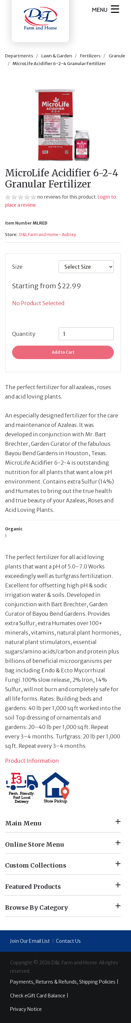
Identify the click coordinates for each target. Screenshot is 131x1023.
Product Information (32, 760)
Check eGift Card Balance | (39, 996)
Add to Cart (63, 352)
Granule (117, 56)
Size (17, 266)
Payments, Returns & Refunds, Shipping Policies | (64, 982)
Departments (19, 56)
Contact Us (68, 941)
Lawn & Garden (56, 56)
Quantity (23, 333)
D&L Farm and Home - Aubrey (47, 234)
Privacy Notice (26, 1009)
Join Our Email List (30, 941)
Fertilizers (90, 56)
